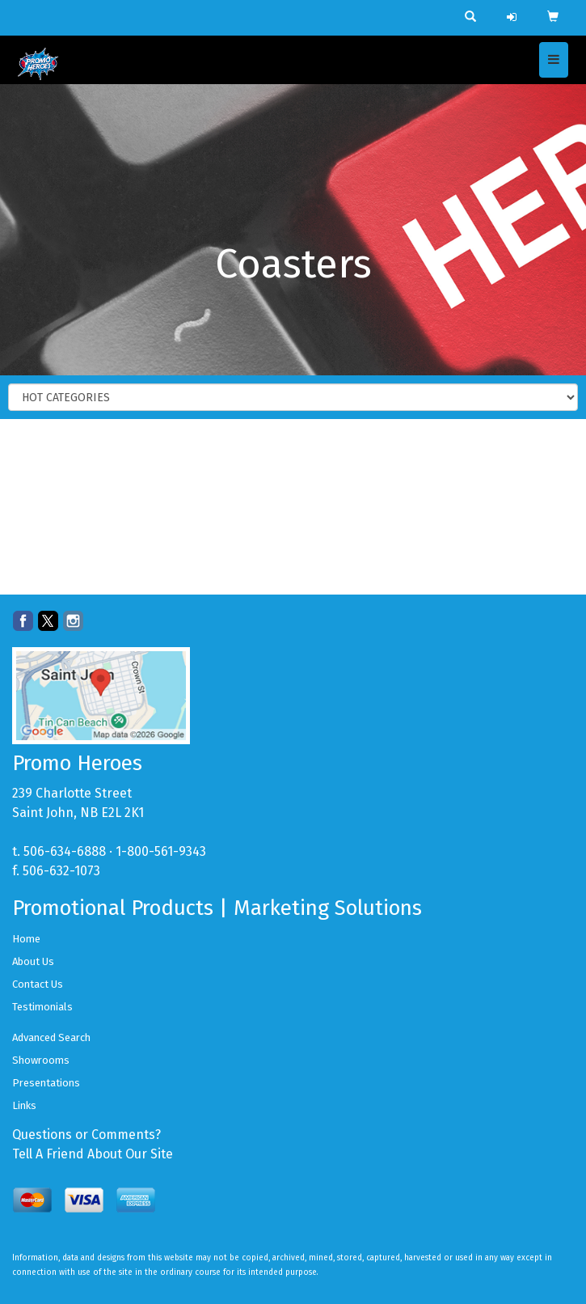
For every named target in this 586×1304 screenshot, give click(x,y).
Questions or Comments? (86, 1134)
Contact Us (37, 984)
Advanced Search (51, 1037)
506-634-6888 (64, 851)
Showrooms (41, 1060)
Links (24, 1105)
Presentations (46, 1083)
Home (26, 939)
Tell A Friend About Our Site (92, 1154)
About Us (33, 961)
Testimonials (42, 1007)
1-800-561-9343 (161, 851)
